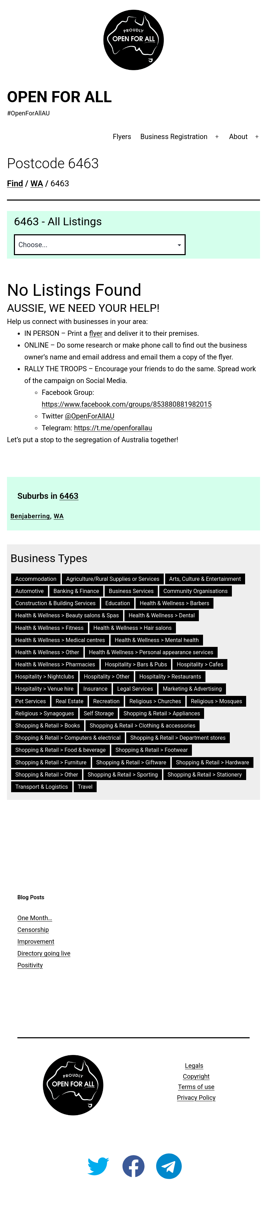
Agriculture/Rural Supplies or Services (112, 579)
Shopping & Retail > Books (47, 725)
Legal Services (135, 688)
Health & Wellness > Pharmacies (55, 664)
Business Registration (174, 136)
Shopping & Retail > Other (46, 774)
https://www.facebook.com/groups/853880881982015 (127, 404)
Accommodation (35, 579)
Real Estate (69, 701)
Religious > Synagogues (44, 713)
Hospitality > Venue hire (44, 688)
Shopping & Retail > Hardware (212, 762)
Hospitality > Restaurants (170, 676)
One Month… (34, 917)
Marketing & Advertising (192, 688)
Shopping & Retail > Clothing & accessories (142, 725)
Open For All (59, 97)
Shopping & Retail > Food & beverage (60, 750)
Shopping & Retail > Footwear (151, 750)
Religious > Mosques (216, 701)
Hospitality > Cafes (200, 664)
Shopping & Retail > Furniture (51, 762)
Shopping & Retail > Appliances (161, 713)
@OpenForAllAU (89, 416)
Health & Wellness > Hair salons (133, 628)
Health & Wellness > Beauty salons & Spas (67, 615)
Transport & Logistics (41, 786)
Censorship (33, 929)
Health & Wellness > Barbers (174, 603)
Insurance (95, 688)
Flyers (122, 136)
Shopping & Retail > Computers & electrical (68, 737)
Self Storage (99, 713)
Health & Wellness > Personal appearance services (151, 652)
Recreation (106, 701)
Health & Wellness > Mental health (157, 640)
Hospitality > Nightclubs (44, 676)
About (238, 136)
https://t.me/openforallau (113, 428)
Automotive (29, 591)
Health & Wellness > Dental (162, 615)
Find (15, 183)
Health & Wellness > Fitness (49, 628)
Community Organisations (195, 591)
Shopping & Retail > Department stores (178, 737)
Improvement (35, 941)
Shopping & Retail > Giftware (131, 762)
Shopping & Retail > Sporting (123, 774)
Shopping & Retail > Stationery (205, 774)
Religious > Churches (155, 701)
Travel (85, 786)
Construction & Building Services (55, 603)
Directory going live (43, 953)
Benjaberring (30, 516)
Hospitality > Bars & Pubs (136, 664)
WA (59, 516)
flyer (96, 333)
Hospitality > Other (106, 676)
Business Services (131, 591)
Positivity (30, 965)
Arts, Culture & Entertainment (205, 579)
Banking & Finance (76, 591)
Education (117, 603)
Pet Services (30, 701)
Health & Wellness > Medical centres (60, 640)
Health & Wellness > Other (47, 652)
